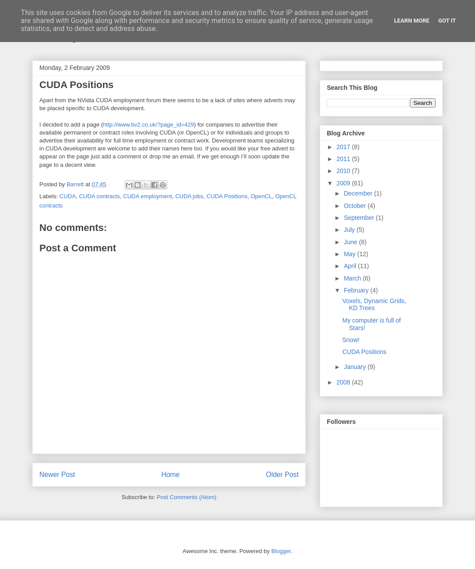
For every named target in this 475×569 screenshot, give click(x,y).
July (350, 229)
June (351, 242)
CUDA (68, 196)
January (356, 366)
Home (170, 474)
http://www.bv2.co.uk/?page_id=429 (148, 124)
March (353, 278)
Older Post (282, 474)
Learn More (411, 20)
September (359, 217)
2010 (344, 170)
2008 (344, 382)
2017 (344, 146)
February (357, 290)
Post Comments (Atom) (186, 497)
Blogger (281, 551)
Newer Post (57, 474)
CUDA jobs (189, 196)
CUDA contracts (99, 196)
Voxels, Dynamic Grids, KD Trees (374, 304)
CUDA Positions (227, 196)
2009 (344, 183)
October (356, 205)
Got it (447, 20)
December (359, 193)
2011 (344, 158)
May (350, 254)
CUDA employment (147, 196)
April (351, 265)
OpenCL (261, 196)
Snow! (351, 339)
